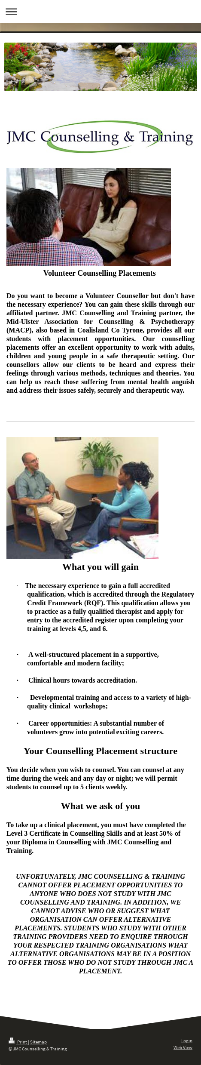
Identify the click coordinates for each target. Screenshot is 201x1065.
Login (186, 1040)
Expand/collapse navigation (100, 11)
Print (18, 1042)
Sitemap (38, 1042)
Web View (183, 1047)
